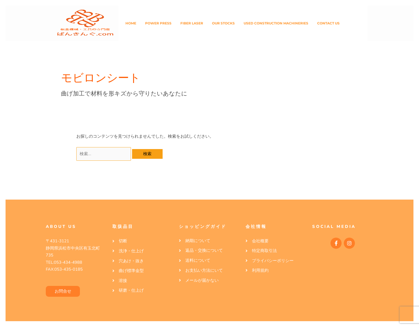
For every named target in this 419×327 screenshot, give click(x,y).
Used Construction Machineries (276, 23)
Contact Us (328, 23)
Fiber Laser (191, 23)
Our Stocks (223, 23)
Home (130, 23)
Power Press (158, 23)
